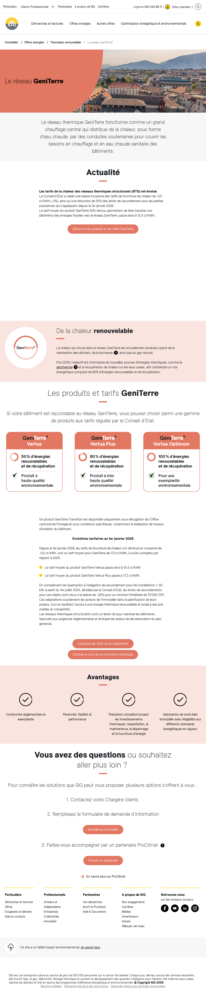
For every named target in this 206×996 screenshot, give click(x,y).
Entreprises (51, 911)
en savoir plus (90, 947)
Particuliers (10, 6)
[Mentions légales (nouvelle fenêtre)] (51, 986)
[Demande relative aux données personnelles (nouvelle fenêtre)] (138, 986)
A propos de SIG (85, 6)
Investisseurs (130, 916)
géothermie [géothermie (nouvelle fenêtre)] (64, 367)
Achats (126, 921)
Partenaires (65, 6)
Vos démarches (92, 902)
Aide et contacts (15, 916)
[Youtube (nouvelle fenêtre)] (175, 908)
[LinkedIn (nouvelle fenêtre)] (185, 908)
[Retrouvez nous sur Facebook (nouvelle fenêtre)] (165, 908)
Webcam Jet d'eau (133, 926)
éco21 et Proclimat (94, 906)
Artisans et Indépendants (52, 904)
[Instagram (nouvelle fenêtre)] (195, 908)
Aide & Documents (94, 911)
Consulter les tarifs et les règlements (103, 644)
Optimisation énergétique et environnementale (153, 23)
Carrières (103, 6)
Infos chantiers (181, 7)
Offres (8, 906)
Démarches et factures (47, 23)
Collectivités (51, 916)
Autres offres (106, 23)
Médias (126, 911)
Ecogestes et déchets (18, 911)
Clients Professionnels (35, 6)
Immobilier (11, 42)
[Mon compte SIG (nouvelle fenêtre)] (198, 24)
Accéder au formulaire (103, 829)
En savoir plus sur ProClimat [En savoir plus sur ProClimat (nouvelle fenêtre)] (106, 876)
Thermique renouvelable (65, 42)
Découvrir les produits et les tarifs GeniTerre (103, 229)
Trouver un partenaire (103, 860)
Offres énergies (80, 23)
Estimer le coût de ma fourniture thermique (103, 654)
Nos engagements (133, 902)
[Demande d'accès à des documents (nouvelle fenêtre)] (86, 986)
